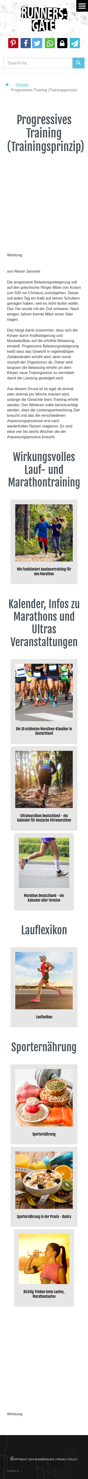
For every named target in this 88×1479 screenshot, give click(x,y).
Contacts (13, 1471)
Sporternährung (44, 1134)
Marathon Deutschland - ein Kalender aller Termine (44, 897)
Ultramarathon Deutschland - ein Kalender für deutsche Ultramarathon (44, 818)
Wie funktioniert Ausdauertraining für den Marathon (44, 571)
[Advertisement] (44, 209)
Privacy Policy (67, 1459)
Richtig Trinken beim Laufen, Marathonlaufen (44, 1294)
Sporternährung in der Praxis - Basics (44, 1216)
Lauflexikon (44, 1017)
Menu (82, 6)
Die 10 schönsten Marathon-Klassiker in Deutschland (44, 731)
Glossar (21, 85)
